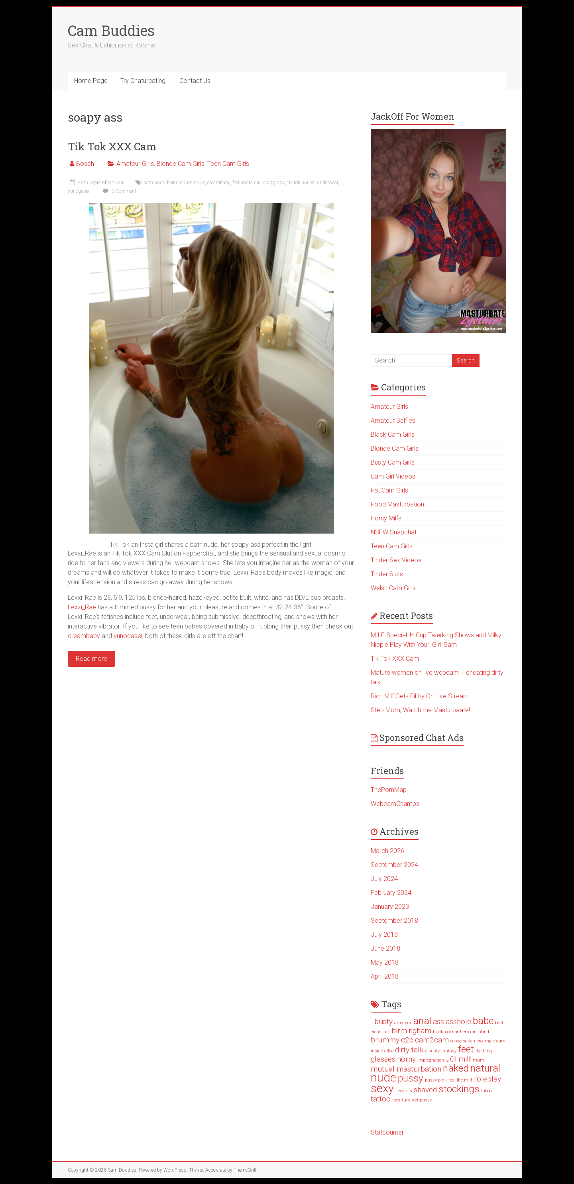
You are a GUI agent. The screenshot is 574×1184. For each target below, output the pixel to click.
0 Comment (118, 191)
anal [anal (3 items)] (422, 1020)
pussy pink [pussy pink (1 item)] (436, 1080)
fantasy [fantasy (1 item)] (448, 1051)
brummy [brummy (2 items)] (385, 1039)
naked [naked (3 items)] (456, 1068)
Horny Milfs (386, 518)
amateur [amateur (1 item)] (402, 1022)
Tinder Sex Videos (396, 560)
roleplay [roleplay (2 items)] (487, 1079)
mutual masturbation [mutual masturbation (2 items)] (406, 1069)
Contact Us (194, 81)
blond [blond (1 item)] (483, 1031)
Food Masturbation (397, 504)
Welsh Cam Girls (393, 588)
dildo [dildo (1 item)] (388, 1051)
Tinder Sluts (387, 574)
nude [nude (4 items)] (383, 1077)
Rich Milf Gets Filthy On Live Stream (420, 696)
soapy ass (274, 182)
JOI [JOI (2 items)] (451, 1059)
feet (236, 182)
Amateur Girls (135, 163)
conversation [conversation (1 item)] (462, 1041)
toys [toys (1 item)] (396, 1100)
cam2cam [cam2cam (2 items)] (432, 1039)
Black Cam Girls (393, 434)
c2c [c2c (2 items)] (407, 1039)
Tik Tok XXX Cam (112, 146)
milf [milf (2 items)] (464, 1059)
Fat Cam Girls (389, 490)
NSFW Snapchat (394, 532)
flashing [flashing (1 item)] (484, 1051)
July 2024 (384, 879)
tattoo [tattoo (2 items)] (381, 1098)
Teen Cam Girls (228, 163)
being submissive (186, 182)
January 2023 (390, 906)
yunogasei (78, 191)
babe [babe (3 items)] (483, 1020)
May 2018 (385, 962)
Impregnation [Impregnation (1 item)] (430, 1060)
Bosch (85, 163)
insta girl (251, 182)
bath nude (154, 182)
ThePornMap (389, 790)
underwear (327, 182)
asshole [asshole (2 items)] (458, 1021)
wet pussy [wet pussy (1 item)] (422, 1100)
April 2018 (385, 976)
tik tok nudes (301, 182)
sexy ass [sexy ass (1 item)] (403, 1090)
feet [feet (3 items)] (466, 1049)
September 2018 (394, 920)
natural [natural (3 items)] (485, 1068)
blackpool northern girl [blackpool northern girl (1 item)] (455, 1031)
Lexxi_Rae (82, 607)
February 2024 (391, 892)
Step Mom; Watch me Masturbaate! (420, 710)
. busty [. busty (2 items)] (382, 1021)
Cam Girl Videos (393, 476)
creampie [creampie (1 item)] (486, 1041)
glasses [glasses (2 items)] (383, 1059)
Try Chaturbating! (143, 81)
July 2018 (384, 934)
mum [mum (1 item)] (478, 1060)
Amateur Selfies (393, 420)
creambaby (218, 182)
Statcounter (387, 1132)
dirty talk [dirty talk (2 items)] (409, 1049)
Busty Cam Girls (393, 462)
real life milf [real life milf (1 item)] (460, 1080)
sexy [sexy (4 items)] (382, 1088)
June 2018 (385, 948)
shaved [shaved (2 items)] (425, 1089)
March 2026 (387, 851)
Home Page (91, 81)
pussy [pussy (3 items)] (410, 1078)
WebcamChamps (395, 804)
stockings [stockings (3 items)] (459, 1089)
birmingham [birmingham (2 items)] (411, 1030)
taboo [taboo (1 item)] (486, 1090)
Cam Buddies (111, 30)
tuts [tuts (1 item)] (406, 1100)
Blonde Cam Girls (180, 163)
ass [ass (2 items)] (438, 1021)
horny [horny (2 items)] (406, 1059)
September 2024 (394, 865)
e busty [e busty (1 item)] (432, 1051)
